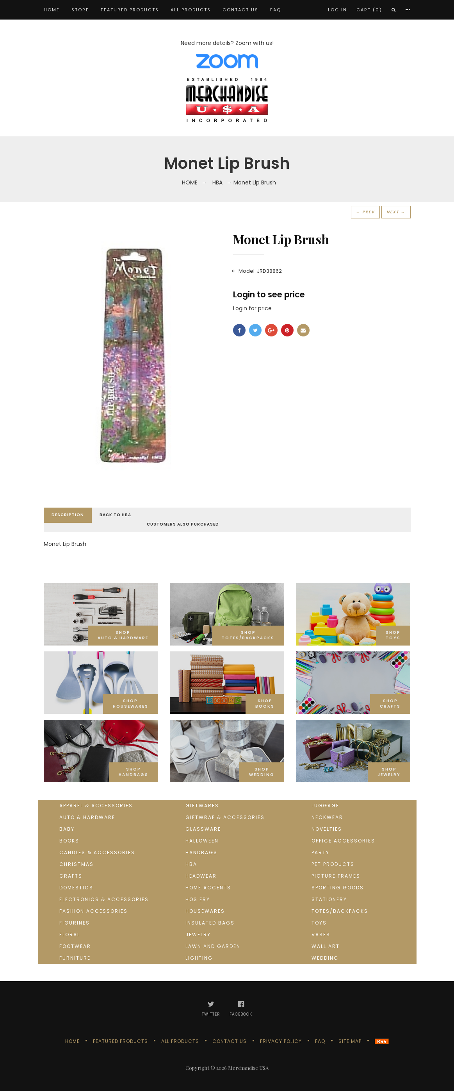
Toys (319, 922)
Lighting (199, 958)
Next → (396, 212)
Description (68, 515)
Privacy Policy (281, 1041)
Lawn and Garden (212, 946)
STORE (80, 10)
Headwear (201, 876)
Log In (337, 10)
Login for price (252, 308)
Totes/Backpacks (340, 911)
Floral (69, 934)
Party (320, 852)
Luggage (325, 805)
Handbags (201, 852)
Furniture (75, 958)
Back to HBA (115, 515)
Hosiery (197, 899)
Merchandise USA (248, 1067)
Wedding (325, 958)
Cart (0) (369, 10)
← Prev (365, 212)
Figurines (74, 922)
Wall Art (326, 946)
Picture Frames (336, 876)
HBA (217, 182)
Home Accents (208, 887)
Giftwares (202, 805)
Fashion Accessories (93, 911)
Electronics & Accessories (104, 899)
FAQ (275, 10)
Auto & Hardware (87, 817)
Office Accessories (343, 840)
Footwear (75, 946)
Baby (67, 829)
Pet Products (333, 864)
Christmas (76, 864)
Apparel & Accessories (96, 805)
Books (69, 840)
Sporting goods (338, 887)
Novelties (327, 829)
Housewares (205, 911)
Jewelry (198, 934)
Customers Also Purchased (183, 524)
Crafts (70, 876)
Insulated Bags (210, 922)
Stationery (329, 899)
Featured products (130, 10)
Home (52, 10)
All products (191, 10)
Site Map (349, 1041)
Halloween (202, 840)
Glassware (203, 829)
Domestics (76, 887)
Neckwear (327, 817)
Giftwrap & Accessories (225, 817)
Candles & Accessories (97, 852)
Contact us (240, 10)
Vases (321, 934)
